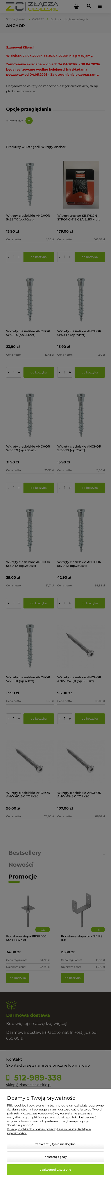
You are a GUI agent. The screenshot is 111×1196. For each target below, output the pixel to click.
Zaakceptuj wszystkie (55, 1169)
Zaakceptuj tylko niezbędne (55, 1144)
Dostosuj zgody (56, 1157)
